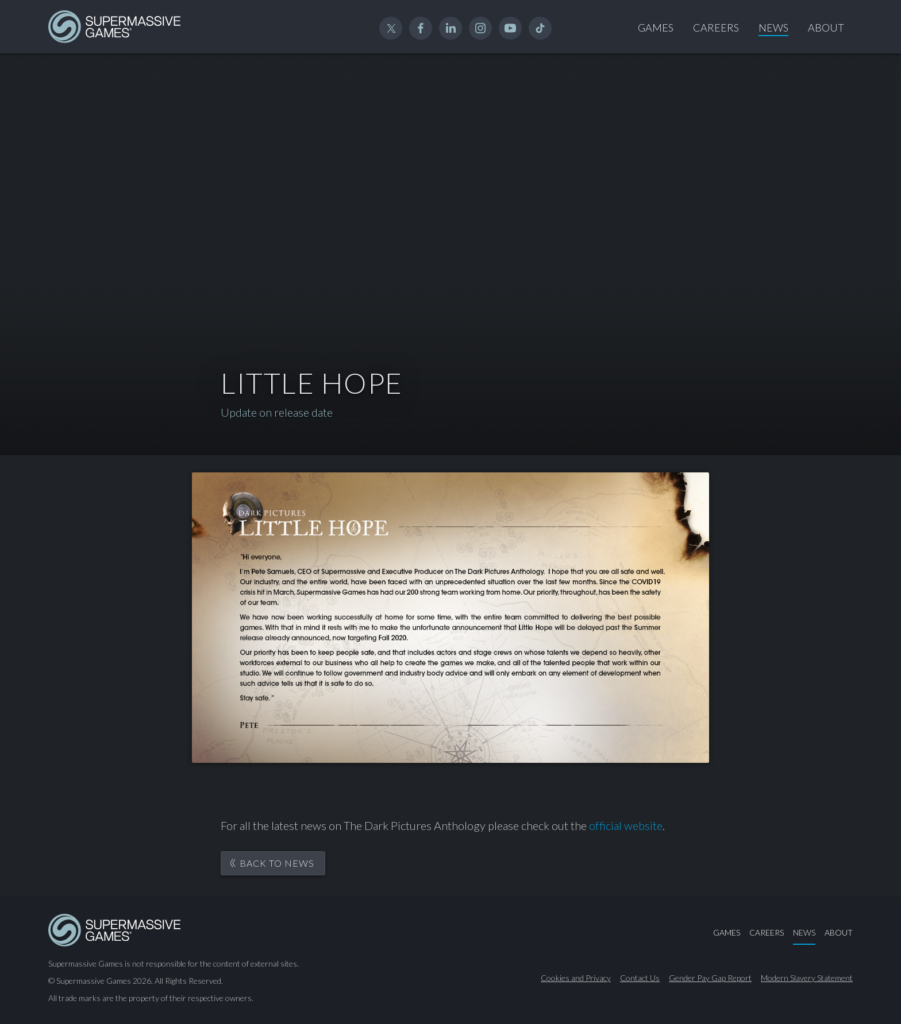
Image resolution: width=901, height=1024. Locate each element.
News (773, 27)
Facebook (420, 28)
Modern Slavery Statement (807, 978)
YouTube (510, 28)
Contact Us (640, 978)
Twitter (390, 28)
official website (626, 825)
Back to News (277, 863)
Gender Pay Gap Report (710, 978)
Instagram (480, 28)
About (826, 27)
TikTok (540, 28)
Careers (716, 27)
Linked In (450, 28)
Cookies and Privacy (576, 978)
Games (655, 27)
